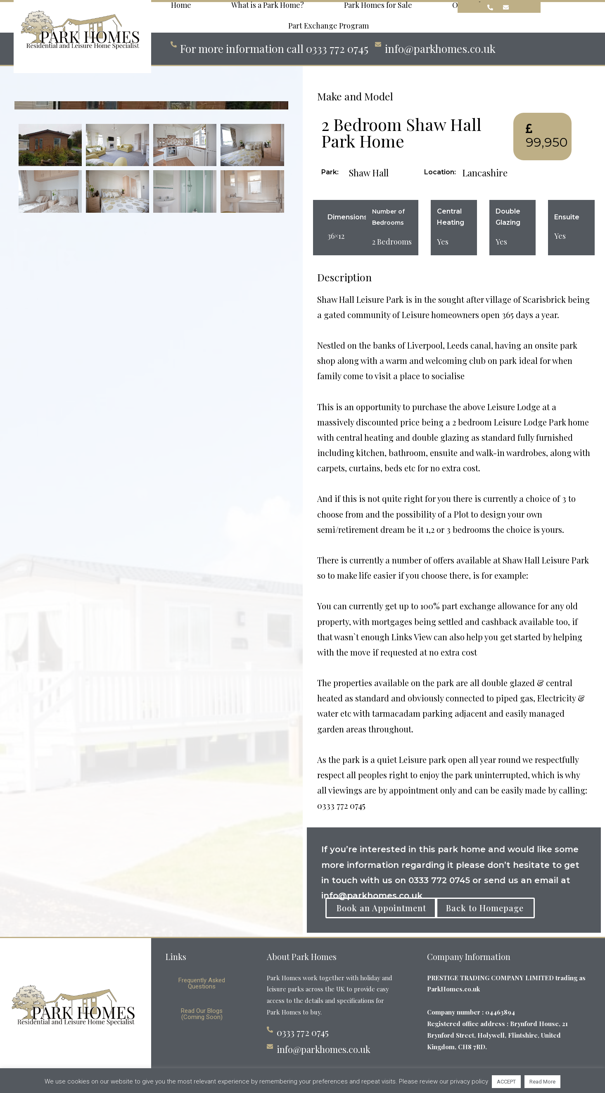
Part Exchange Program (328, 26)
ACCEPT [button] (506, 1082)
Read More (542, 1082)
